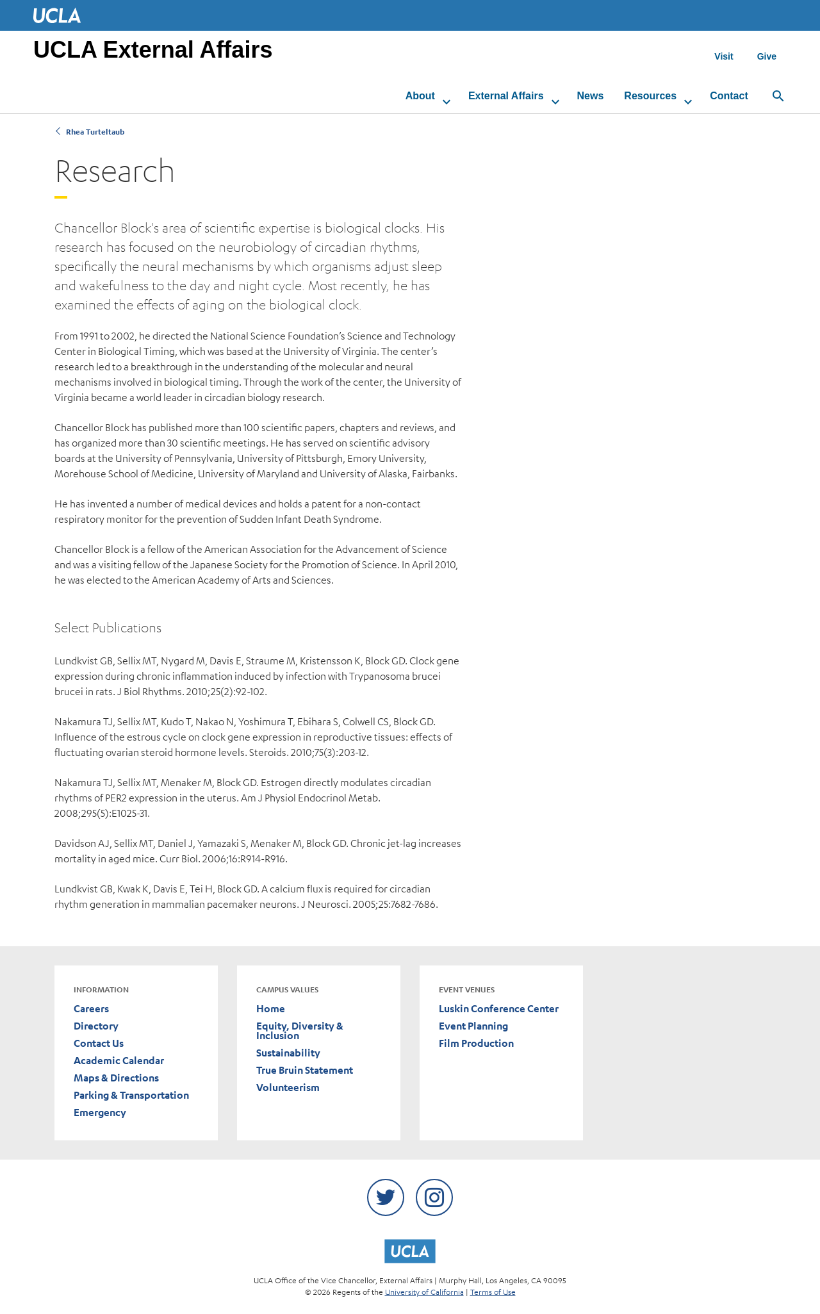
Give (766, 56)
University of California (424, 1291)
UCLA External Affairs (152, 50)
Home (270, 1009)
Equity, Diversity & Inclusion (299, 1031)
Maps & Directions (116, 1078)
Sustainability (288, 1053)
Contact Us (99, 1043)
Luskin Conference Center (499, 1009)
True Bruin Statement (304, 1070)
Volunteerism (288, 1087)
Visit (723, 56)
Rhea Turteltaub (94, 131)
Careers (91, 1009)
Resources (641, 95)
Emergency (100, 1112)
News (581, 95)
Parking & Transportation (131, 1095)
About (410, 95)
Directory (96, 1026)
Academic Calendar (119, 1061)
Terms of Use (493, 1291)
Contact (719, 95)
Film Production (476, 1043)
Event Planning (473, 1026)
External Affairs (496, 95)
